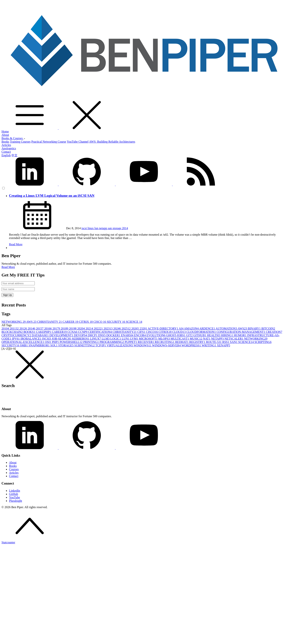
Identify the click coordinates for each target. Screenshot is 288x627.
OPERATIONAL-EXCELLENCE (23, 342)
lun (96, 228)
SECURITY (116, 321)
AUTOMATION (227, 328)
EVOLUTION (156, 335)
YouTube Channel (78, 141)
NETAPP (217, 338)
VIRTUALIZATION (120, 345)
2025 (126, 328)
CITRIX (86, 321)
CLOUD (179, 331)
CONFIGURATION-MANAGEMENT (241, 331)
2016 (48, 328)
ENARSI (127, 335)
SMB (24, 345)
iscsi (84, 228)
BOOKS (29, 331)
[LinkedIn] (30, 448)
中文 (14, 155)
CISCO (100, 321)
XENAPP (223, 345)
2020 (81, 328)
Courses (14, 469)
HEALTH (214, 335)
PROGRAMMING (112, 342)
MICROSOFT (148, 338)
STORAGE (66, 345)
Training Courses (20, 141)
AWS (31, 321)
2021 (89, 328)
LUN (126, 338)
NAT (207, 338)
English (6, 155)
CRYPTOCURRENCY (17, 335)
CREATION (274, 331)
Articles (6, 145)
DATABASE (40, 335)
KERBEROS (81, 338)
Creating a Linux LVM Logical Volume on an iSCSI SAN (51, 196)
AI (181, 328)
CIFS (141, 331)
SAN (234, 342)
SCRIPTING (262, 342)
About (5, 134)
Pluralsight (15, 500)
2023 (108, 328)
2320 (143, 328)
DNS (102, 335)
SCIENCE (134, 321)
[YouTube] (144, 448)
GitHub (13, 494)
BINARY (254, 328)
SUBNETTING (84, 345)
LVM (134, 338)
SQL (54, 345)
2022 (98, 328)
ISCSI (47, 338)
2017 (56, 328)
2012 (23, 328)
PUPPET (131, 342)
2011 (14, 328)
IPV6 (16, 338)
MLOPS (164, 338)
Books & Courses (13, 138)
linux (90, 228)
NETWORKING (14, 321)
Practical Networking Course (48, 141)
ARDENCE (207, 328)
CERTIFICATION (100, 331)
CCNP (83, 331)
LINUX (96, 338)
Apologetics (9, 148)
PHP (56, 342)
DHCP (93, 335)
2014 (125, 228)
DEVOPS (81, 335)
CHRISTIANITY (50, 321)
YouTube (14, 497)
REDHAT (182, 342)
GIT (189, 335)
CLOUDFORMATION (201, 331)
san (110, 228)
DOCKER (113, 335)
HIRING (227, 335)
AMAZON (191, 328)
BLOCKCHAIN (12, 331)
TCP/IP (101, 345)
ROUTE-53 (214, 342)
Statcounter (8, 542)
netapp (103, 228)
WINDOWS (143, 345)
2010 (6, 328)
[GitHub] (87, 448)
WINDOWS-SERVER (166, 345)
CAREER (71, 321)
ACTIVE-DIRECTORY (163, 328)
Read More (16, 244)
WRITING (209, 345)
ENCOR (140, 335)
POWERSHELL (71, 342)
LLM (106, 338)
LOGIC (116, 338)
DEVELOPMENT (61, 335)
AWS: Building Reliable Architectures (112, 141)
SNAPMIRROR (39, 345)
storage (117, 228)
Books (5, 141)
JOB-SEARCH (62, 338)
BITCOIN (268, 328)
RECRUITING (165, 342)
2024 (117, 328)
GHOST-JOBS (176, 335)
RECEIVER (146, 342)
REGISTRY (197, 342)
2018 (65, 328)
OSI (48, 342)
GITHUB (200, 335)
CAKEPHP (44, 331)
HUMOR (240, 335)
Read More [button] (8, 267)
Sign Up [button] (7, 295)
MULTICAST (180, 338)
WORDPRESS (191, 345)
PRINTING (91, 342)
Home (5, 131)
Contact (6, 151)
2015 (40, 328)
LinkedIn (14, 490)
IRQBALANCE (31, 338)
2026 (135, 328)
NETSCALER (234, 338)
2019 (73, 328)
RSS (226, 342)
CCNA (72, 331)
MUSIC (196, 338)
